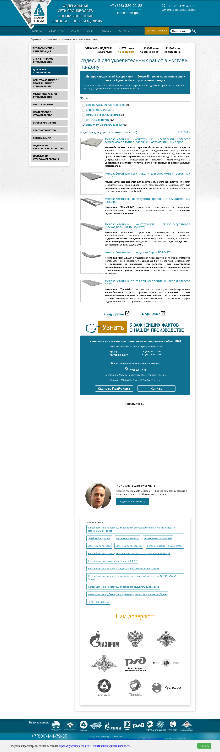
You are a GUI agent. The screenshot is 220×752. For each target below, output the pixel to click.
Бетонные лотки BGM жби (158, 538)
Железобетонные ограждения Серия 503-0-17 (137, 252)
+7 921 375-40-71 (179, 6)
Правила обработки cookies (154, 738)
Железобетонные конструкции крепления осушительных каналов (147, 200)
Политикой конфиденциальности (111, 745)
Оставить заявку (157, 30)
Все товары (184, 131)
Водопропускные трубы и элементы (106, 105)
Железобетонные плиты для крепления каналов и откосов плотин (147, 282)
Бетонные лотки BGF (127, 538)
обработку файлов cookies (74, 745)
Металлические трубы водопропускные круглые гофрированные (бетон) (127, 594)
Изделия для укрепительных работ (105, 125)
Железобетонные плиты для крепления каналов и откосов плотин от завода (129, 553)
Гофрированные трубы (99, 110)
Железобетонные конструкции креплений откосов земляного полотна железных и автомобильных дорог (147, 140)
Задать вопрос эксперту (133, 501)
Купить (156, 388)
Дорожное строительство (44, 39)
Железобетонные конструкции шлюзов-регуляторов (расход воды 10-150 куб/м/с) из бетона (133, 578)
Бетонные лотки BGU (99, 546)
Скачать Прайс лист (114, 388)
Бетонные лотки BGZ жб (129, 546)
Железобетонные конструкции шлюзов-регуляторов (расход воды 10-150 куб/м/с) (147, 225)
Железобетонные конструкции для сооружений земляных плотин (147, 175)
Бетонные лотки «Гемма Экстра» (165, 546)
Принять (204, 746)
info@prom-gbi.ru (129, 13)
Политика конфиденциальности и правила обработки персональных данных (115, 738)
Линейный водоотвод (98, 120)
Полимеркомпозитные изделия (103, 115)
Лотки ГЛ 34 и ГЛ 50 (98, 602)
